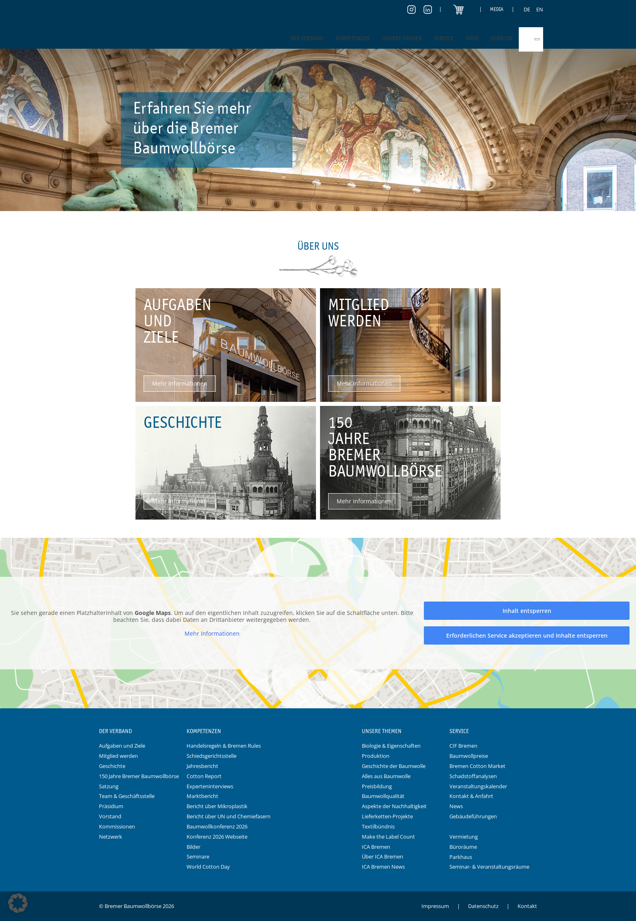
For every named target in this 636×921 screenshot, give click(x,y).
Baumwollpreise (468, 755)
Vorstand (110, 816)
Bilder (193, 846)
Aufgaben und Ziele (122, 745)
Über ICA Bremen (382, 856)
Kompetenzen (352, 38)
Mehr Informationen (179, 383)
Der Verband (306, 38)
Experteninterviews (210, 786)
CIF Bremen (463, 745)
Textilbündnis (378, 826)
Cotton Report (204, 776)
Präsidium (111, 806)
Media (496, 9)
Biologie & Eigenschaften (391, 745)
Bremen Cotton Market (477, 766)
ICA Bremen (376, 846)
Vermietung (463, 836)
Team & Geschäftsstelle (127, 796)
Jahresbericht (202, 766)
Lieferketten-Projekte (387, 816)
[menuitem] (527, 9)
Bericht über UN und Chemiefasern (229, 816)
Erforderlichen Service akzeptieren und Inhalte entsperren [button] (527, 635)
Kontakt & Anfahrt (471, 796)
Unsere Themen (402, 38)
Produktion (375, 755)
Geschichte (112, 766)
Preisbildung (377, 786)
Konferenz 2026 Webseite (217, 836)
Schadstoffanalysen (473, 776)
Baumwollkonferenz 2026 (217, 826)
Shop (472, 38)
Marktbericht (202, 796)
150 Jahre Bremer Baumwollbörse (139, 776)
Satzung (108, 786)
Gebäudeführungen (473, 816)
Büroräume (463, 846)
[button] (18, 903)
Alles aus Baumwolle (386, 776)
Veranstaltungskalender (478, 786)
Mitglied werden (118, 755)
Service (443, 38)
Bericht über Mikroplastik (217, 806)
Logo (318, 731)
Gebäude (501, 38)
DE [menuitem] (527, 9)
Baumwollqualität (383, 796)
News (456, 806)
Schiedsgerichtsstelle (211, 755)
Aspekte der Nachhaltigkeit (394, 806)
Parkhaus (460, 857)
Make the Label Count (388, 836)
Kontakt (527, 906)
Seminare (198, 856)
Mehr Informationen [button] (212, 633)
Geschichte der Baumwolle (393, 766)
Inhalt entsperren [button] (527, 611)
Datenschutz (483, 906)
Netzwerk (110, 836)
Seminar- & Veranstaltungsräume (489, 866)
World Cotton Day (208, 866)
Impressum (435, 906)
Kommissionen (117, 826)
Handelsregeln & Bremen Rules (224, 745)
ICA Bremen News (383, 866)
